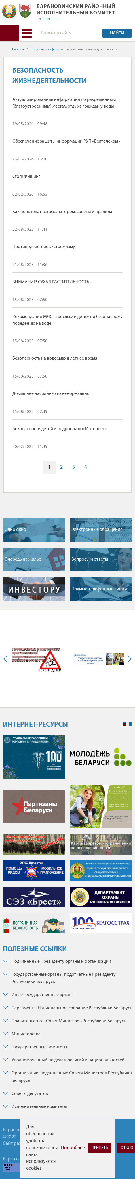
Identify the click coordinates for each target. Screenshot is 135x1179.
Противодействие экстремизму (43, 247)
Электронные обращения (97, 529)
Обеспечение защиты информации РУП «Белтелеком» (66, 141)
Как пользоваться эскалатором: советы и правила (62, 212)
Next (128, 658)
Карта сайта (15, 1159)
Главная (18, 49)
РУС (39, 19)
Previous (6, 658)
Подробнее (73, 1147)
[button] (27, 33)
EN (48, 19)
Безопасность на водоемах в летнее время (54, 358)
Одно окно (15, 529)
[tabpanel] (67, 837)
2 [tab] (130, 724)
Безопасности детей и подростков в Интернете (59, 429)
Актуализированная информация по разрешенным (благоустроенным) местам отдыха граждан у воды (64, 102)
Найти (117, 33)
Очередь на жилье (23, 559)
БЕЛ (56, 19)
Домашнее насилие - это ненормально (51, 393)
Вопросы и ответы (89, 559)
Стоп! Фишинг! (26, 176)
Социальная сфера (45, 49)
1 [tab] (124, 724)
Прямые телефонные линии (99, 589)
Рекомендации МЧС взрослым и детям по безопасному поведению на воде (67, 320)
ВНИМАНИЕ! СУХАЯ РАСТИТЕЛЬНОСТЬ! (51, 282)
